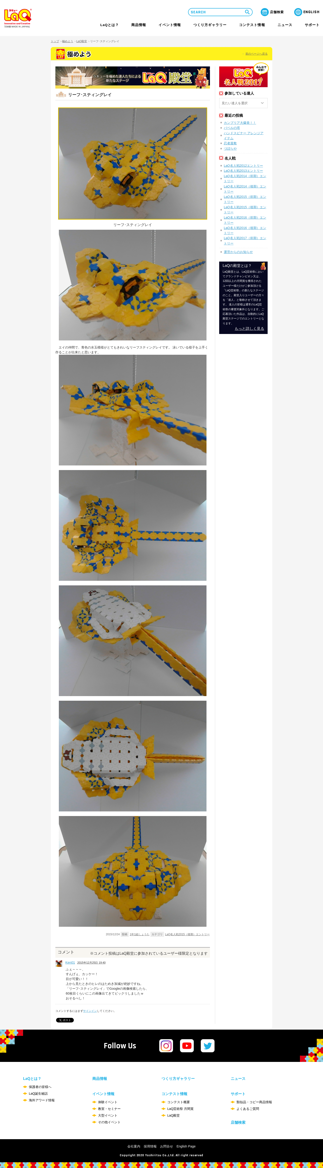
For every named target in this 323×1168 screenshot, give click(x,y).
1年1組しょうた (140, 934)
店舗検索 (238, 1122)
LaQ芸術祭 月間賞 (180, 1109)
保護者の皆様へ (40, 1087)
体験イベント (107, 1102)
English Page (186, 1146)
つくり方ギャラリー (210, 25)
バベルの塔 (232, 128)
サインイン (90, 1011)
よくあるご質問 (247, 1109)
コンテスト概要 (178, 1102)
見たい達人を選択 (235, 103)
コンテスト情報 (252, 25)
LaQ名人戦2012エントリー (243, 165)
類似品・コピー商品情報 (254, 1102)
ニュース (285, 25)
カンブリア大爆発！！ (240, 123)
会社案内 (133, 1146)
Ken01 (70, 962)
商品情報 (138, 25)
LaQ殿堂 (81, 41)
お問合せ (166, 1146)
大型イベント (107, 1115)
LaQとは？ (109, 25)
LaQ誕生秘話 (38, 1093)
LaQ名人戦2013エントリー (243, 171)
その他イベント (109, 1122)
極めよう (67, 41)
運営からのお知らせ (238, 252)
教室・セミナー (109, 1109)
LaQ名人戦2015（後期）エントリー (187, 934)
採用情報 (150, 1146)
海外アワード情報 (42, 1100)
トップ (55, 41)
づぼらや (230, 148)
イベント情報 (170, 25)
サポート (312, 25)
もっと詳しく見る (249, 329)
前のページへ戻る (256, 53)
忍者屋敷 (230, 143)
